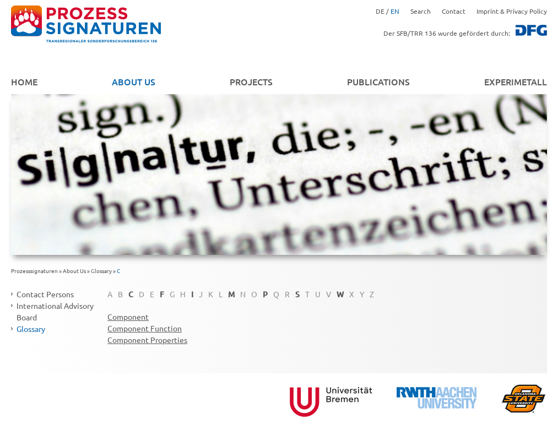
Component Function (144, 328)
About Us (133, 81)
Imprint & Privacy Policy (511, 11)
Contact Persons (45, 294)
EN (395, 11)
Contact (453, 11)
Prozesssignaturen (34, 270)
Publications (378, 81)
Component (128, 317)
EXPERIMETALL (515, 81)
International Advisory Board (55, 311)
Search (420, 11)
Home (24, 81)
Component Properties (147, 340)
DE (380, 11)
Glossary (101, 270)
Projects (251, 81)
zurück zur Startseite (86, 24)
